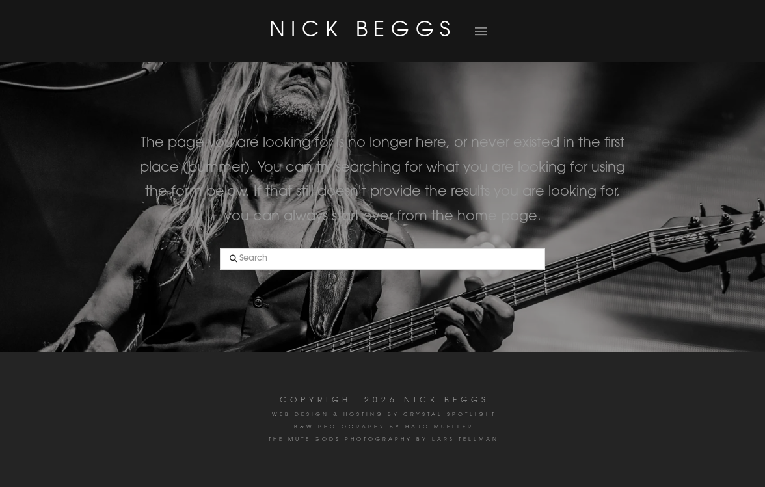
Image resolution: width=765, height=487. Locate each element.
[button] (480, 31)
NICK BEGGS (363, 31)
